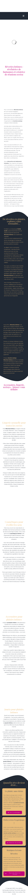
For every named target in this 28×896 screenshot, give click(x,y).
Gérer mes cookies (17, 892)
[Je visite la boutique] (14, 812)
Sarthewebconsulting (8, 890)
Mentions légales (7, 892)
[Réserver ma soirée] (14, 842)
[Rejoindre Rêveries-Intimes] (13, 873)
